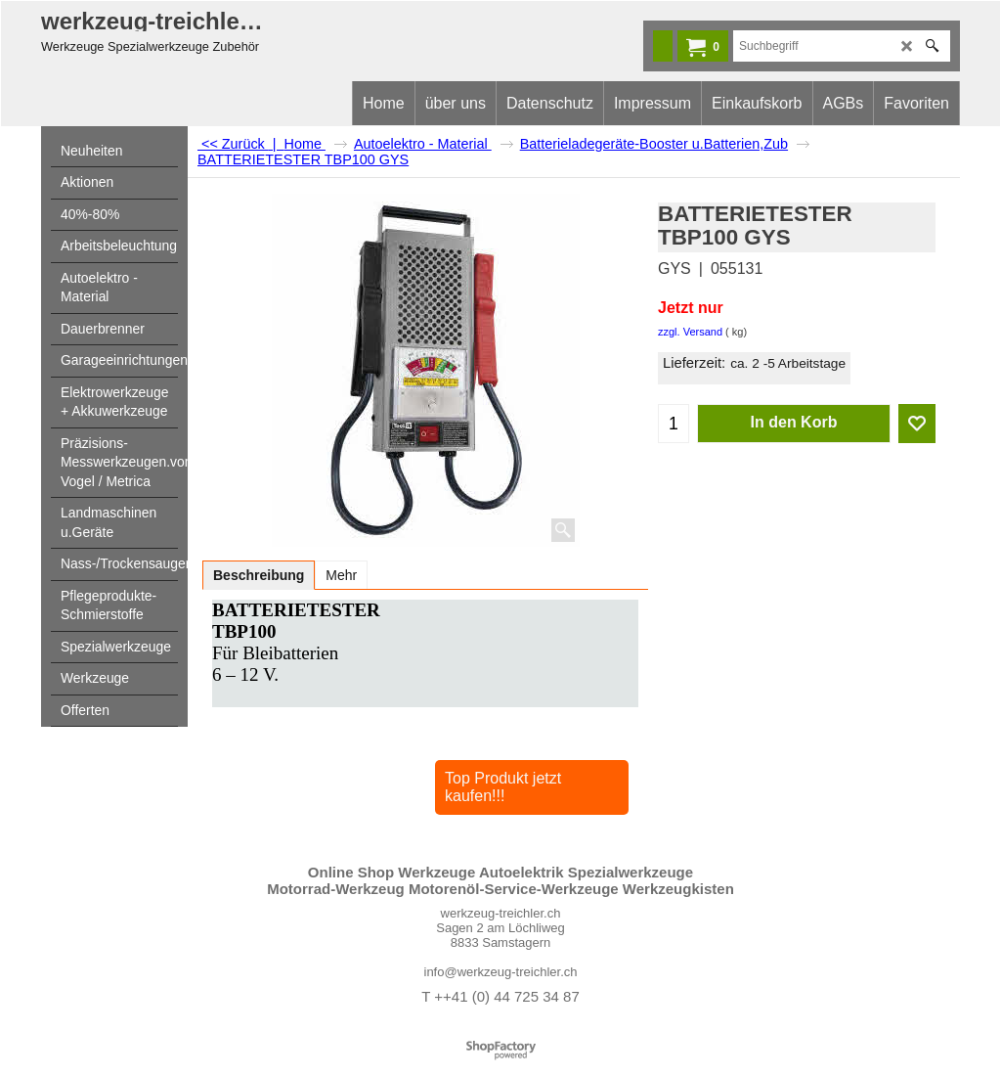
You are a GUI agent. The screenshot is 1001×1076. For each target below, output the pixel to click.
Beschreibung (258, 575)
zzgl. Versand (690, 331)
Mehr (341, 575)
